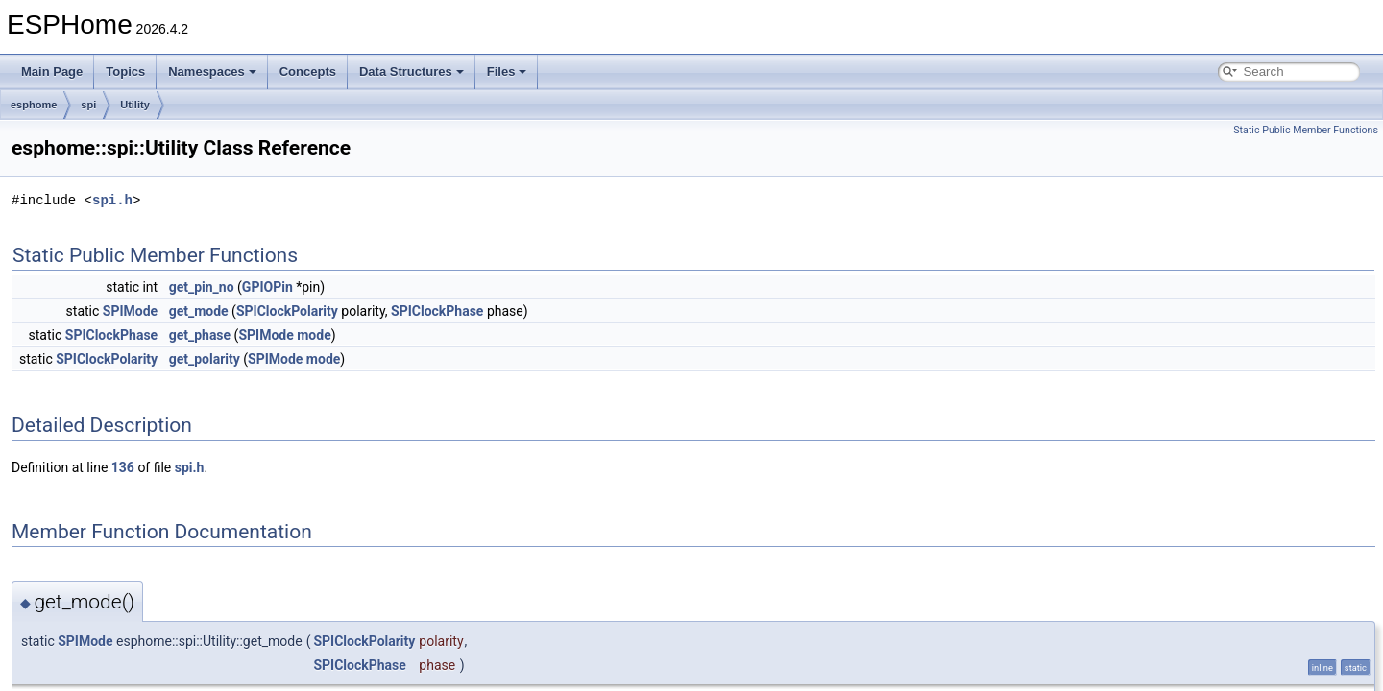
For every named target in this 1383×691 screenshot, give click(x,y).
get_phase (199, 335)
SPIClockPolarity (287, 311)
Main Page (52, 71)
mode (313, 335)
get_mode (199, 311)
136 (122, 467)
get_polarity (204, 359)
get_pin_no (201, 287)
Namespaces (212, 71)
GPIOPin (267, 287)
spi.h (112, 200)
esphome (34, 104)
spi (88, 104)
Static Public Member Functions (1305, 130)
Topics (125, 71)
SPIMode (130, 311)
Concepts (307, 71)
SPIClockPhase (437, 311)
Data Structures (411, 71)
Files (507, 71)
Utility (135, 104)
